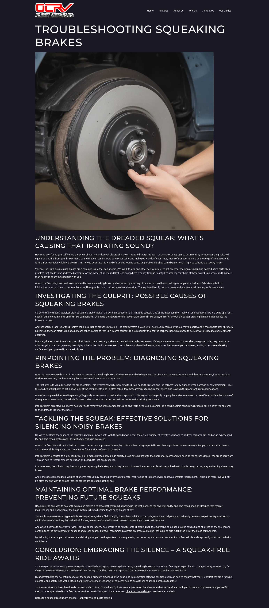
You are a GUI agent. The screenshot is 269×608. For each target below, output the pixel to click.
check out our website (137, 591)
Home (150, 10)
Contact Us (208, 10)
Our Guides (225, 10)
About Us (178, 10)
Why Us (193, 10)
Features (163, 10)
